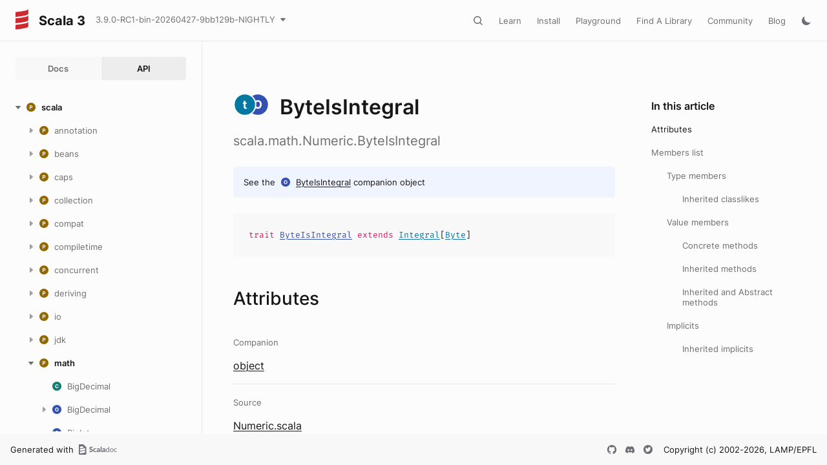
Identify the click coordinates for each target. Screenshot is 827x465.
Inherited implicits (717, 349)
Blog (777, 21)
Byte (455, 234)
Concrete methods (720, 245)
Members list (677, 152)
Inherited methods (719, 269)
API (144, 68)
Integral (419, 234)
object (248, 365)
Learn (510, 21)
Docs (58, 68)
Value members (698, 222)
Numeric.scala (267, 425)
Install (548, 21)
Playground (598, 21)
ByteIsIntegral (323, 182)
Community (730, 21)
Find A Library (664, 21)
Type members (696, 175)
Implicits (683, 325)
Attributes (671, 129)
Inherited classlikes (720, 199)
